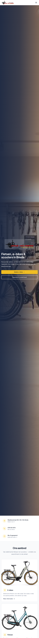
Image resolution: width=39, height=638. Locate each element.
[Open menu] (36, 2)
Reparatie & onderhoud (19, 277)
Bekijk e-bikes (19, 272)
